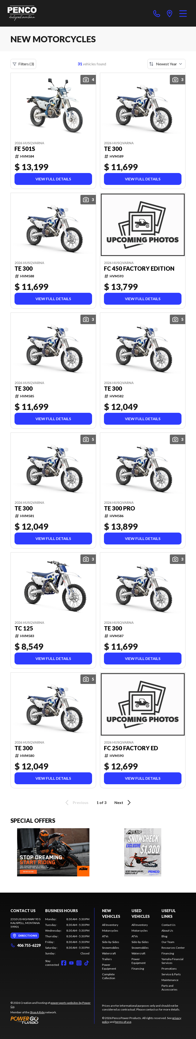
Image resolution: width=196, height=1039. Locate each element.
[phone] (156, 13)
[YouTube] (71, 963)
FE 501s (25, 148)
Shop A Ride (37, 1012)
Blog (164, 936)
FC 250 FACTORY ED (131, 748)
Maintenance (170, 980)
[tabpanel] (67, 936)
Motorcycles (110, 930)
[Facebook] (64, 963)
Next (123, 802)
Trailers (107, 959)
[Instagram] (79, 963)
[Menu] (183, 13)
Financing (138, 968)
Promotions (169, 968)
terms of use (123, 1022)
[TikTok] (86, 963)
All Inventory (110, 925)
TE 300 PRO (119, 508)
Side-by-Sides (110, 942)
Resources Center (173, 947)
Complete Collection (108, 976)
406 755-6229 (25, 945)
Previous (76, 802)
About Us (167, 930)
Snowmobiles (110, 947)
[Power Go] (52, 1020)
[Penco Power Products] (22, 13)
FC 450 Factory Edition (139, 268)
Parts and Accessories (169, 987)
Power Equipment (109, 966)
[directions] (169, 13)
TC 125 (24, 628)
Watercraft (109, 953)
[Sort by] (166, 64)
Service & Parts (171, 974)
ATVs (105, 936)
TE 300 (113, 148)
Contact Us (169, 925)
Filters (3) (23, 64)
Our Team (168, 942)
